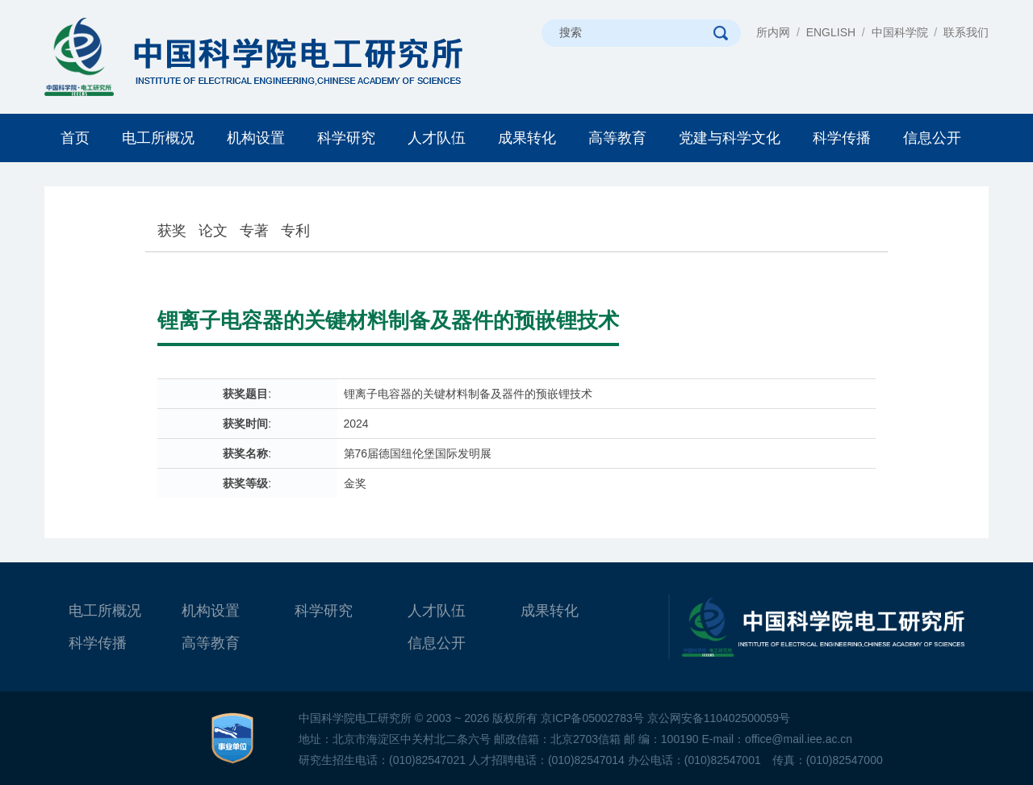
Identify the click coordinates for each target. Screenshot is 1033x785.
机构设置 (256, 138)
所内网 (773, 32)
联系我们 (966, 32)
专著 (254, 231)
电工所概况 (158, 138)
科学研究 (346, 138)
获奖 (171, 231)
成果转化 (527, 138)
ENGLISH (830, 32)
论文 (213, 231)
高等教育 (617, 138)
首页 (75, 138)
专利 (295, 231)
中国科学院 (900, 32)
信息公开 (932, 138)
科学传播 (842, 138)
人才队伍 (437, 138)
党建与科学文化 (729, 138)
